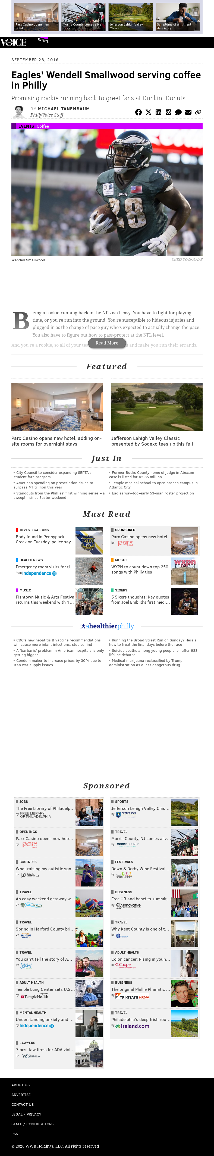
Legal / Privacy (26, 1114)
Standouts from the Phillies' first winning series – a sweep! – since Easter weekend (59, 495)
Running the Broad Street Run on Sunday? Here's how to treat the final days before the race (152, 642)
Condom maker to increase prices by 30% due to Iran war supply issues (57, 662)
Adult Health (127, 952)
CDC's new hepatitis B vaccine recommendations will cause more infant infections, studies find (57, 642)
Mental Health (33, 1012)
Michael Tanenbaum (64, 108)
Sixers (121, 590)
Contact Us (22, 1104)
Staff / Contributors (32, 1123)
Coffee (43, 126)
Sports (121, 801)
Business (28, 861)
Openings (28, 831)
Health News (31, 559)
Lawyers (27, 1042)
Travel (121, 831)
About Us (20, 1084)
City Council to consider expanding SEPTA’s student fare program (53, 474)
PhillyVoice (13, 42)
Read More (107, 343)
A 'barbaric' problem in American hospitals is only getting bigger (59, 652)
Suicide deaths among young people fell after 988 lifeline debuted (153, 652)
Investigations (34, 529)
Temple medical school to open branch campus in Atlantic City (153, 485)
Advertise (21, 1094)
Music (121, 559)
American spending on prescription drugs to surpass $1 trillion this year (53, 485)
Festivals (124, 861)
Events (43, 40)
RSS (14, 1133)
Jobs (24, 801)
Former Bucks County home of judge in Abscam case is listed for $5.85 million (151, 474)
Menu (205, 42)
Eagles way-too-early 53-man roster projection (153, 493)
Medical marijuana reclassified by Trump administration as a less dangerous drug (145, 662)
